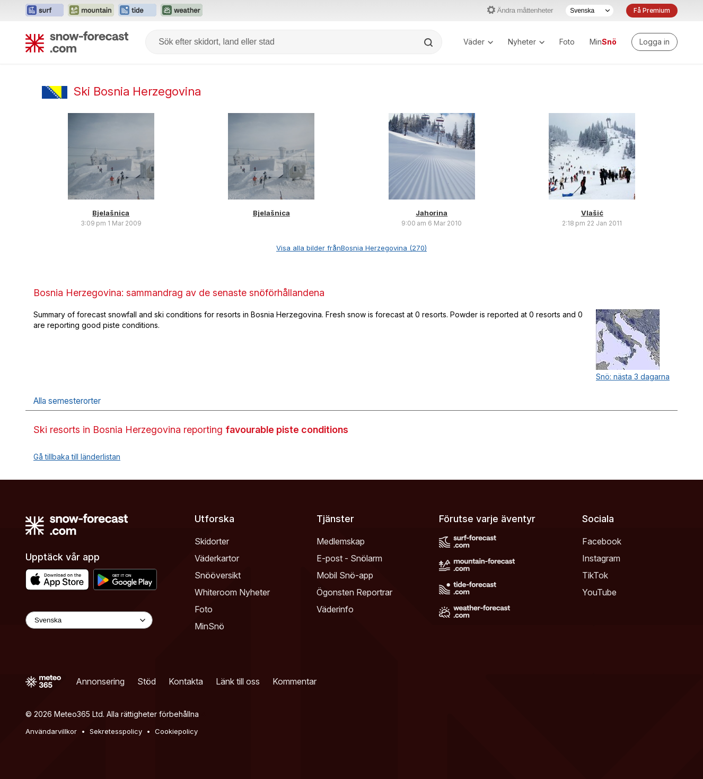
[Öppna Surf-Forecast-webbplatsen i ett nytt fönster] (44, 11)
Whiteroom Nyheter (232, 592)
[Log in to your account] (654, 42)
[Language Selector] (89, 620)
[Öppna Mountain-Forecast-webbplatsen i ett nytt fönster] (91, 11)
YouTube (599, 592)
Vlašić (592, 213)
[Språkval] (589, 10)
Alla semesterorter (67, 401)
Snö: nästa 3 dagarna (633, 376)
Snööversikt (218, 575)
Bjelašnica (110, 213)
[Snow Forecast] (76, 42)
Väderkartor (217, 558)
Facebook (601, 541)
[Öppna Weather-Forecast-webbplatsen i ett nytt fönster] (182, 11)
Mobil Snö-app (345, 575)
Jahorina (431, 213)
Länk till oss (238, 681)
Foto (567, 41)
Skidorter (212, 541)
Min (603, 41)
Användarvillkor (51, 731)
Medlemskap (341, 541)
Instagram (601, 558)
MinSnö (209, 626)
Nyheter (526, 41)
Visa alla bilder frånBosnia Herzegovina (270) (351, 248)
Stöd (146, 681)
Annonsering (100, 681)
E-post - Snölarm (349, 558)
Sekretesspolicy (116, 731)
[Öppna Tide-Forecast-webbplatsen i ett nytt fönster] (137, 11)
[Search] (429, 42)
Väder (478, 41)
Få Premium (652, 10)
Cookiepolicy (176, 731)
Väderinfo (335, 609)
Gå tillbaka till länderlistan (76, 456)
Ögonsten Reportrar (354, 592)
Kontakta (186, 681)
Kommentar (295, 681)
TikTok (595, 575)
